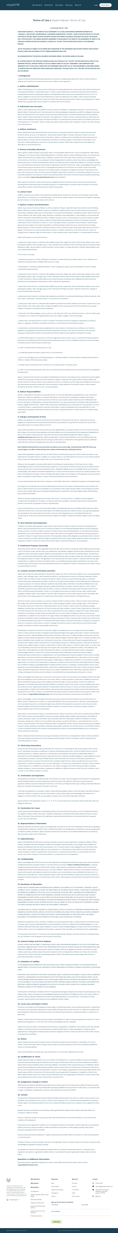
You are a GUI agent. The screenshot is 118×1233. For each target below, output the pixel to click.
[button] (48, 5)
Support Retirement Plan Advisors (38, 1206)
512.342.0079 (99, 1183)
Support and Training (57, 1190)
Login (96, 5)
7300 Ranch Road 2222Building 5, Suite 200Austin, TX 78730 (102, 1191)
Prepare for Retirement (37, 1203)
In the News (75, 1190)
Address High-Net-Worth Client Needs (40, 1195)
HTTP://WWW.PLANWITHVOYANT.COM (53, 51)
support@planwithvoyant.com (39, 694)
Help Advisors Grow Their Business (38, 1211)
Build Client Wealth (36, 1199)
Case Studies (55, 1186)
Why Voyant (59, 5)
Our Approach (35, 1191)
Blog (52, 1183)
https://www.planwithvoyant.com (42, 177)
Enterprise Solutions (36, 1216)
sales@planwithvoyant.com (27, 437)
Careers (74, 1186)
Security (25, 1230)
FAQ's (73, 1193)
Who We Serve (37, 5)
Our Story (74, 1183)
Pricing (53, 1196)
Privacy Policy (76, 1196)
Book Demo (105, 5)
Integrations (54, 1193)
